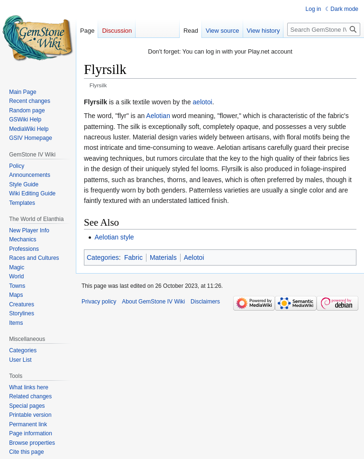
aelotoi (202, 102)
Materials (163, 257)
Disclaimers (205, 301)
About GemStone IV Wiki (153, 301)
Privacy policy (99, 301)
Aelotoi (194, 257)
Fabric (133, 257)
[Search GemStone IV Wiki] (323, 29)
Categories (103, 257)
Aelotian (158, 115)
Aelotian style (114, 237)
